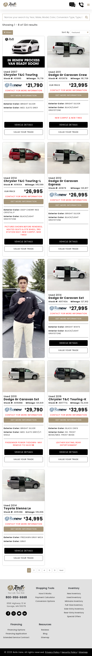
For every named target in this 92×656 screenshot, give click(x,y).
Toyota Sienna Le (17, 508)
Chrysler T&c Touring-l (22, 181)
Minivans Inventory (74, 601)
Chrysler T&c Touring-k (67, 399)
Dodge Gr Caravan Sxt (66, 298)
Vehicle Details (23, 124)
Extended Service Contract (16, 637)
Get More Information (24, 95)
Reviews (45, 629)
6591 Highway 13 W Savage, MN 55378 (16, 605)
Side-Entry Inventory (74, 608)
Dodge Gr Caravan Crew (68, 75)
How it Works (45, 593)
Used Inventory (74, 597)
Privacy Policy (52, 652)
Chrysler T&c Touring (21, 75)
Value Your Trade (24, 132)
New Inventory (74, 593)
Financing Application (16, 633)
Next (61, 570)
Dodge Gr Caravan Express (63, 182)
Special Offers (74, 616)
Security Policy (69, 652)
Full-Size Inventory (74, 605)
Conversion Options (45, 601)
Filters (8, 32)
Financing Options (16, 629)
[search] (86, 17)
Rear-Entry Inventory (74, 612)
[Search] (46, 17)
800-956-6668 (16, 597)
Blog (45, 633)
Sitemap (45, 637)
